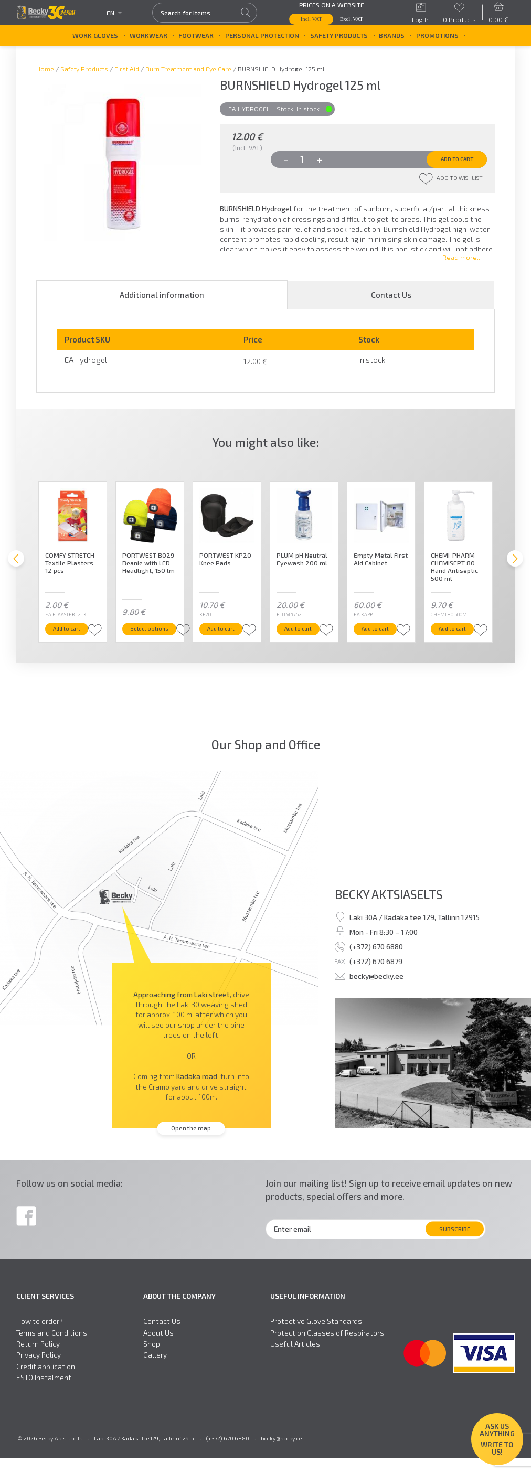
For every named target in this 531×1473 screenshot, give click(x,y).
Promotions (437, 35)
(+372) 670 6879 (375, 976)
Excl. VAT (351, 19)
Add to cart (447, 160)
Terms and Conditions (51, 1347)
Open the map (191, 1142)
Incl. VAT (311, 19)
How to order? (39, 1336)
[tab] (162, 301)
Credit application (45, 1380)
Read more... (462, 264)
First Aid (126, 68)
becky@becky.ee (376, 990)
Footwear (196, 35)
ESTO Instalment (43, 1392)
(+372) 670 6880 (376, 961)
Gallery (155, 1369)
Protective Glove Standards (316, 1336)
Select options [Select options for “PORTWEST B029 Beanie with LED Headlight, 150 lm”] (157, 642)
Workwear (148, 35)
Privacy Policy (38, 1369)
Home (45, 68)
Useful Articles (295, 1358)
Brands (392, 35)
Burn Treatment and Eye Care (188, 68)
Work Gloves (95, 35)
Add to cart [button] (75, 642)
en (114, 12)
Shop (151, 1358)
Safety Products (339, 35)
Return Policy (38, 1358)
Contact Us (391, 301)
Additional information (162, 301)
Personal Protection (262, 35)
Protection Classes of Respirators (327, 1347)
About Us (158, 1347)
